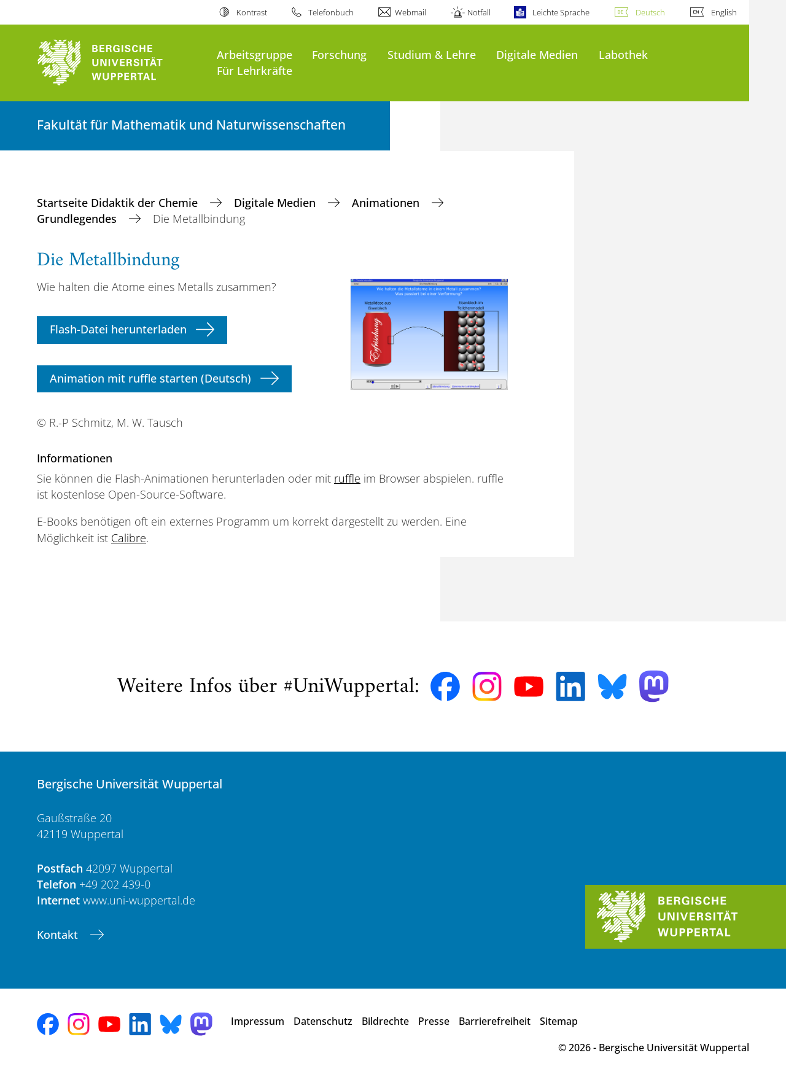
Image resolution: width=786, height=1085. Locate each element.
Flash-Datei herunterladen (118, 329)
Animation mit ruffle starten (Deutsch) (150, 378)
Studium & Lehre (431, 54)
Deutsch (650, 12)
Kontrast (251, 12)
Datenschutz (323, 1021)
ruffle (347, 478)
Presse (433, 1021)
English (724, 12)
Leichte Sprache (561, 12)
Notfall (479, 12)
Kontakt (59, 934)
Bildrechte (385, 1021)
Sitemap (559, 1021)
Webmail (410, 12)
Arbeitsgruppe (254, 54)
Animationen (387, 202)
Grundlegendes (78, 218)
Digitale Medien (537, 54)
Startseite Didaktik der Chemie (119, 202)
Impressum (257, 1021)
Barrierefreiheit (495, 1021)
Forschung (339, 54)
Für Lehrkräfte (254, 70)
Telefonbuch (331, 12)
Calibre (128, 538)
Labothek (623, 54)
